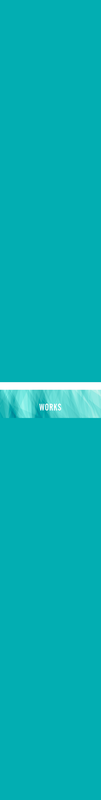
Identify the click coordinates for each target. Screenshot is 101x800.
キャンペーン (14, 763)
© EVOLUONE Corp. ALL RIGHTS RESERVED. (68, 790)
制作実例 (11, 756)
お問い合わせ (14, 770)
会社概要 (11, 749)
